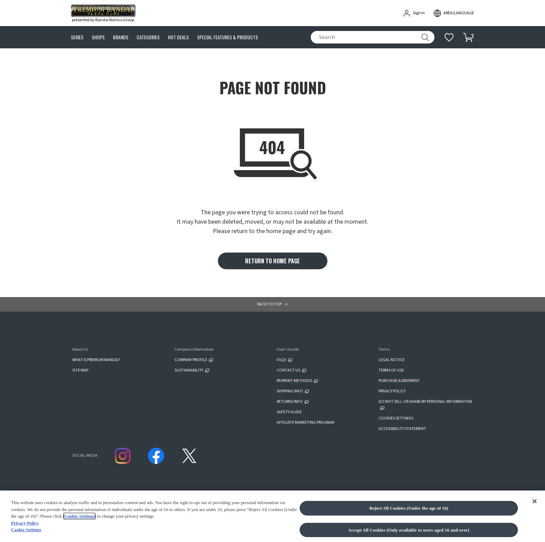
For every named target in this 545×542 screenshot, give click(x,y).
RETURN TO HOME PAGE (272, 261)
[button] (272, 304)
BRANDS (120, 37)
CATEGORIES (148, 37)
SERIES (77, 37)
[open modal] (453, 13)
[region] (272, 516)
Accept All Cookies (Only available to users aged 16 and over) (409, 530)
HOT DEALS (178, 37)
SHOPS (98, 37)
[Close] (534, 501)
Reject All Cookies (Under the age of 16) (408, 508)
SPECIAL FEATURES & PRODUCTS (227, 37)
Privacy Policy (25, 523)
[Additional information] (449, 37)
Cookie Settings (79, 516)
